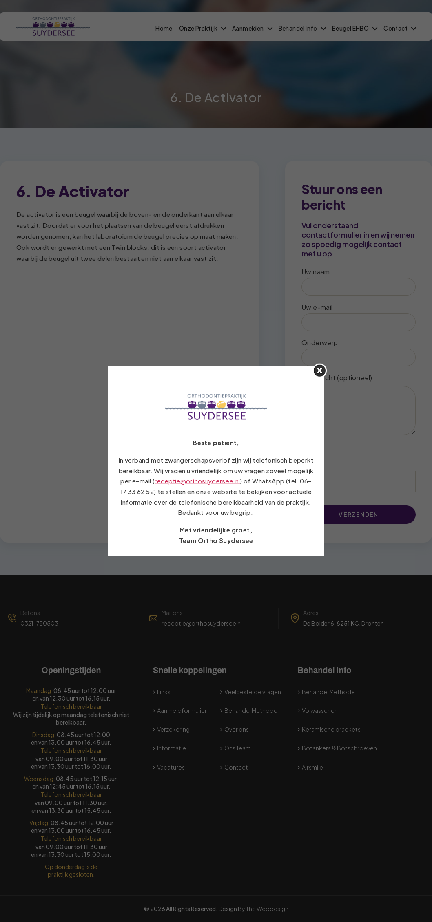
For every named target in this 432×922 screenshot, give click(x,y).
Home (164, 28)
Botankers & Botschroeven (339, 748)
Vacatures (171, 767)
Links (164, 691)
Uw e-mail (358, 317)
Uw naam (358, 281)
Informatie (171, 748)
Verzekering (173, 729)
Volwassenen (320, 710)
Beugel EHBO (350, 28)
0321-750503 (39, 623)
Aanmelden (248, 28)
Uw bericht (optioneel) (358, 404)
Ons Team (237, 748)
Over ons (236, 729)
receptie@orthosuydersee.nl (202, 623)
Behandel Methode (250, 710)
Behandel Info (298, 28)
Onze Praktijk (198, 28)
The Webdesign (267, 908)
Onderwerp (358, 352)
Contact (395, 28)
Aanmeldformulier (182, 710)
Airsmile (312, 767)
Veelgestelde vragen (252, 691)
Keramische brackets (331, 729)
